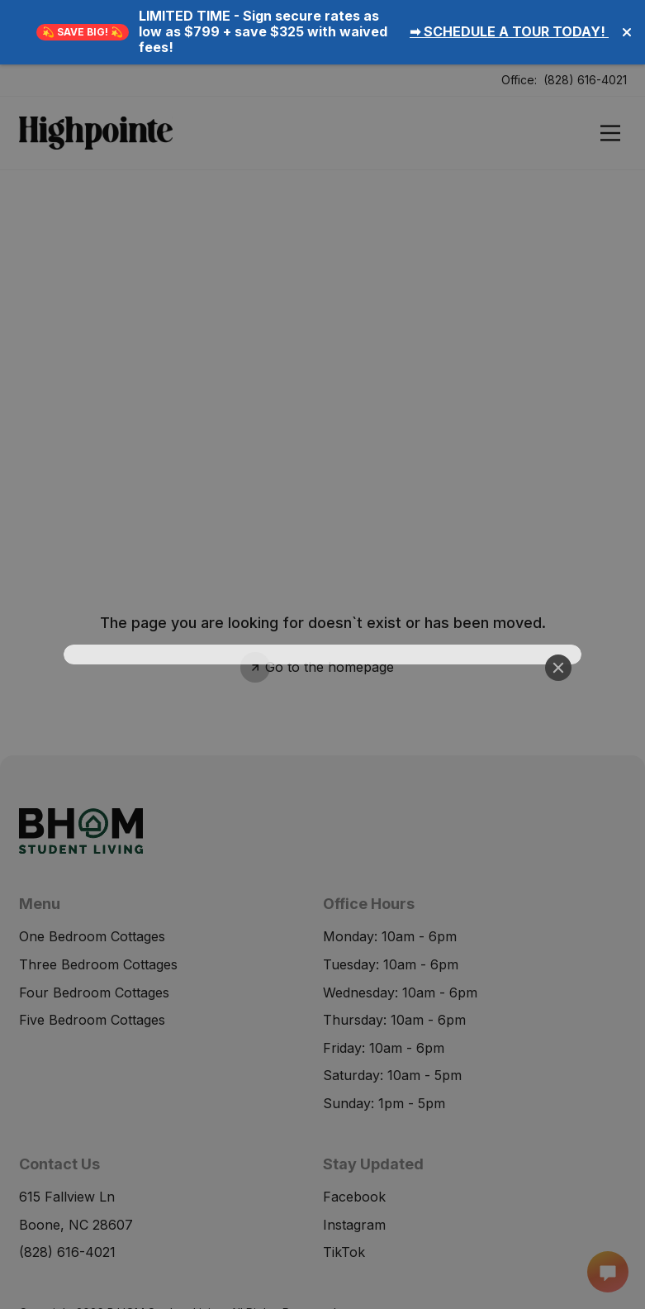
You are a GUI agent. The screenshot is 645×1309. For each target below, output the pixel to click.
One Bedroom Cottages (92, 872)
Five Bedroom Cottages (92, 956)
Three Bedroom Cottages (98, 900)
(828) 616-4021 (585, 15)
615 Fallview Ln (67, 1133)
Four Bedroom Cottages (94, 928)
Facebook (354, 1129)
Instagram (354, 1157)
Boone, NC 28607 (76, 1161)
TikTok (344, 1185)
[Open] (610, 68)
